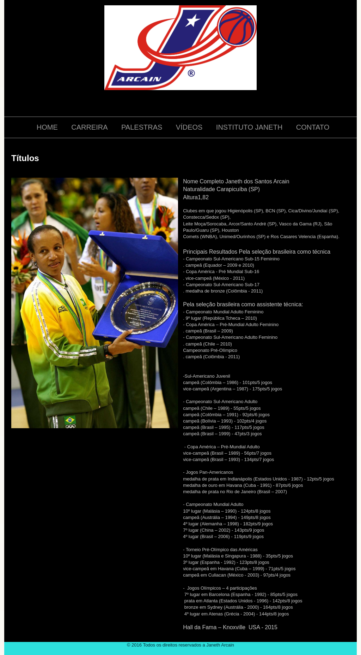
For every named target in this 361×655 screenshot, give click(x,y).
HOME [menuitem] (47, 127)
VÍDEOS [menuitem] (189, 127)
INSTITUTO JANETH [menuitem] (249, 127)
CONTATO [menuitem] (312, 127)
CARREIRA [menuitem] (89, 127)
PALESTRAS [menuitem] (141, 127)
